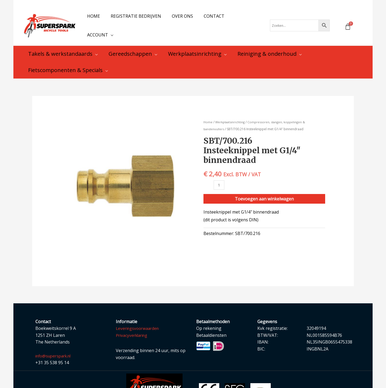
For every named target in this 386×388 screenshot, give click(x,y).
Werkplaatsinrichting (231, 112)
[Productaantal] (219, 175)
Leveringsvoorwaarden (139, 318)
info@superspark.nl (55, 346)
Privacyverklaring (133, 325)
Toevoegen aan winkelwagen (264, 189)
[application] (249, 20)
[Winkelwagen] (348, 21)
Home (208, 112)
